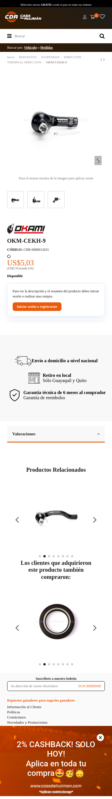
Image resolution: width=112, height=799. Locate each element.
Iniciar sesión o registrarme (37, 307)
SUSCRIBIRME (89, 686)
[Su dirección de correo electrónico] (41, 686)
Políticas (13, 712)
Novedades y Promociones (27, 722)
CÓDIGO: (15, 250)
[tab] (56, 434)
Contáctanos (16, 717)
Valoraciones (56, 433)
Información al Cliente (24, 707)
